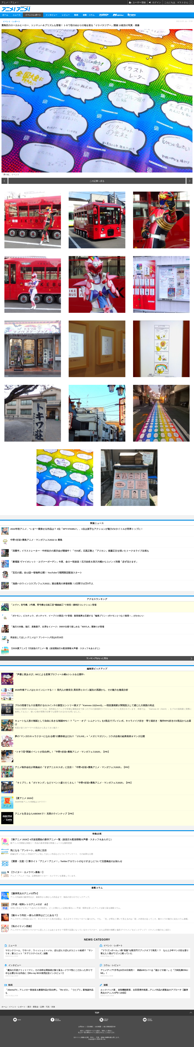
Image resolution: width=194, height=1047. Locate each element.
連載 (106, 985)
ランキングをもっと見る (97, 658)
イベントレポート (33, 15)
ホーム (5, 15)
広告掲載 (90, 1026)
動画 (76, 15)
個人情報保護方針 (110, 1026)
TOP (97, 1013)
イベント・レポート (113, 945)
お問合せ (81, 1026)
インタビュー (51, 15)
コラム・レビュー (112, 965)
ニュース (17, 15)
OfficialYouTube (149, 1019)
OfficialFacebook (58, 1019)
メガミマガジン (118, 14)
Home (19, 1019)
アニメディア (103, 14)
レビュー (66, 15)
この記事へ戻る (97, 181)
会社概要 (98, 1026)
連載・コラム (89, 15)
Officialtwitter (106, 1019)
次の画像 (189, 181)
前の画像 (5, 181)
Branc (132, 14)
